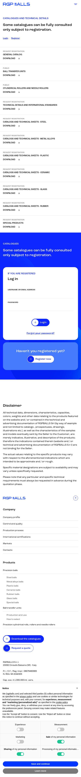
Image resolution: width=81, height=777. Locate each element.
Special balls (13, 603)
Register (15, 38)
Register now (43, 359)
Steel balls (12, 577)
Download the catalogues (26, 639)
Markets (7, 543)
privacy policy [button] (26, 696)
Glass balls (12, 598)
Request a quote (21, 648)
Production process (13, 530)
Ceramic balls (13, 590)
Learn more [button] (40, 771)
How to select (13, 619)
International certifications (17, 537)
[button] (77, 688)
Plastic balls (12, 586)
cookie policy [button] (62, 702)
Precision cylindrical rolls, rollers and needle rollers (29, 625)
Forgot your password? (40, 333)
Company (9, 509)
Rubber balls (13, 594)
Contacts (7, 550)
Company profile (11, 517)
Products (9, 562)
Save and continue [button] (40, 764)
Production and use (17, 615)
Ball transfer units (12, 608)
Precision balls (10, 570)
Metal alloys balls (15, 582)
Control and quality (12, 524)
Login (5, 38)
